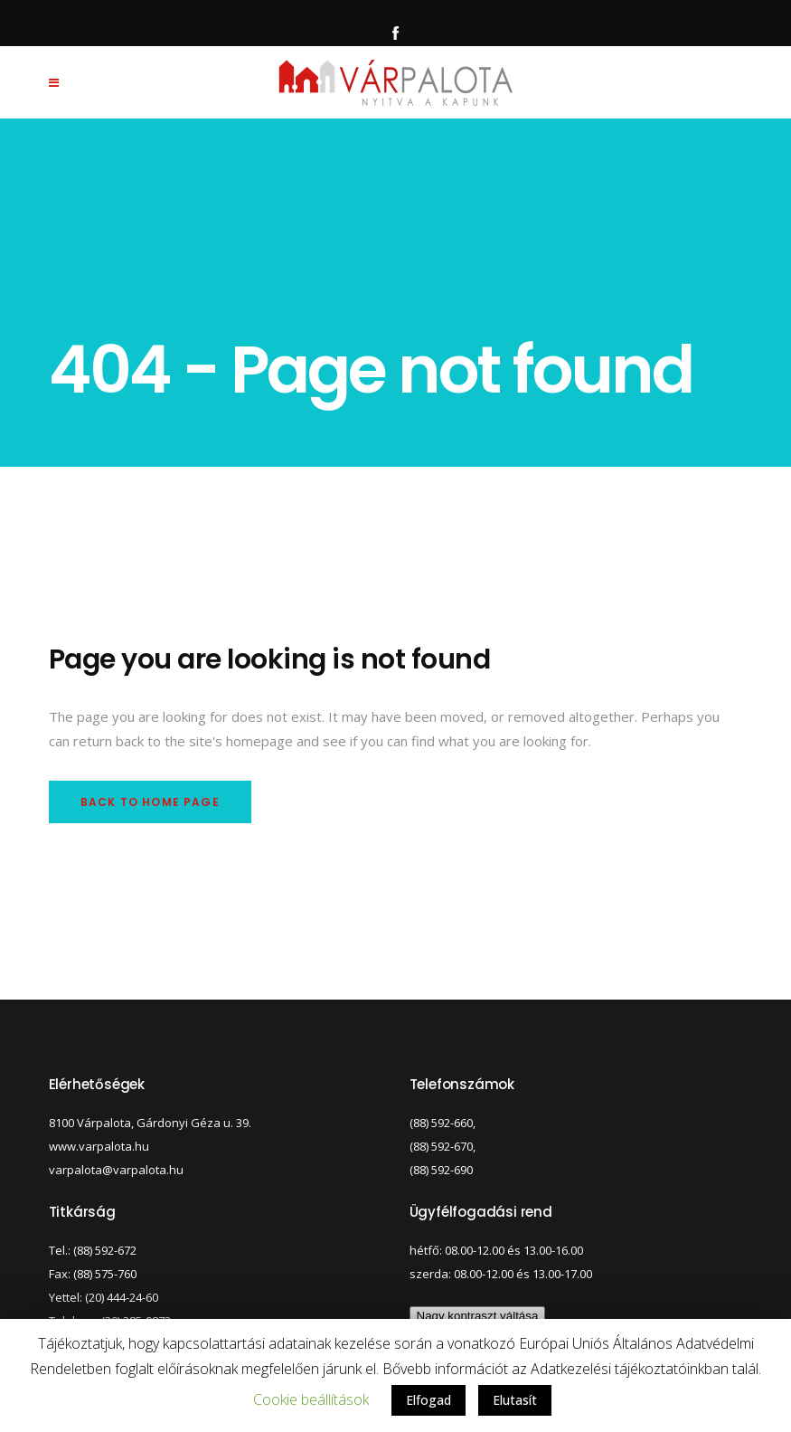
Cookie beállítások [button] (311, 1399)
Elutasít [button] (515, 1399)
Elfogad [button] (428, 1399)
